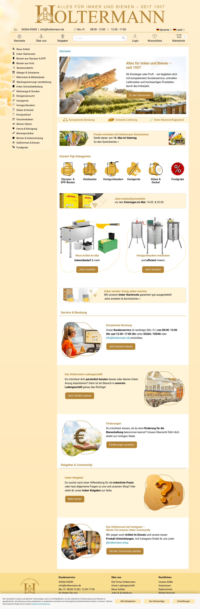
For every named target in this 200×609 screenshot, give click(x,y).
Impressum (165, 585)
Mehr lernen (75, 499)
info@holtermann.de (118, 337)
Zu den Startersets (140, 95)
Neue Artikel (118, 589)
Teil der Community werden (125, 551)
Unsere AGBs (166, 581)
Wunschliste (155, 38)
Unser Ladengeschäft (123, 585)
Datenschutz (165, 589)
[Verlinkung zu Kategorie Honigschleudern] (155, 246)
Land (179, 30)
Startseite (19, 38)
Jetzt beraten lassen (121, 346)
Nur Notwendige (156, 601)
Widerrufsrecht (167, 592)
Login (135, 38)
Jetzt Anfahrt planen (80, 395)
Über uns (41, 38)
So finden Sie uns (68, 592)
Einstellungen (183, 601)
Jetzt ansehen (87, 269)
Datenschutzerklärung (41, 604)
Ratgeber (62, 38)
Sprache (164, 30)
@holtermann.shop (117, 542)
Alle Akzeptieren (127, 601)
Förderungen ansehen (121, 444)
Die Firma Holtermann (123, 581)
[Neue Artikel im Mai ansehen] (89, 246)
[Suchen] (123, 38)
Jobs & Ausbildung (121, 592)
